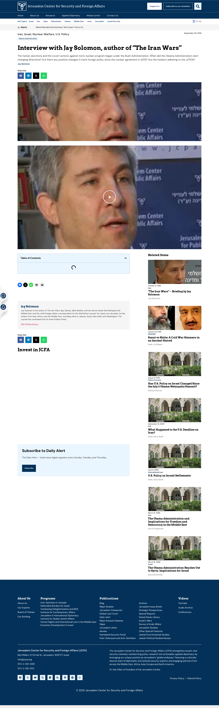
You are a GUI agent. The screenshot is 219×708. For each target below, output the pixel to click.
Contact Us (112, 15)
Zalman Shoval (155, 390)
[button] (21, 76)
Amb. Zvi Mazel (155, 344)
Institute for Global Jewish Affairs (57, 617)
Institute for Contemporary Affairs (58, 611)
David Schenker (155, 574)
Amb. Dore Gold (155, 436)
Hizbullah (152, 334)
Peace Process (154, 380)
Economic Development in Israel (57, 624)
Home (20, 15)
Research (50, 15)
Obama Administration (28, 39)
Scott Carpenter (156, 528)
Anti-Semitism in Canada (53, 601)
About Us (34, 15)
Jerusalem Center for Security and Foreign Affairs (66, 6)
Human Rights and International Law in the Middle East (68, 620)
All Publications (29, 324)
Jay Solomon (24, 64)
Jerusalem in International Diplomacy (60, 614)
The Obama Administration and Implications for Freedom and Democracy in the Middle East (168, 520)
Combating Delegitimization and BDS (59, 608)
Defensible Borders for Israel (55, 604)
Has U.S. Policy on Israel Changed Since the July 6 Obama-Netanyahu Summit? (173, 385)
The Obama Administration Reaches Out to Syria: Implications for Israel (174, 568)
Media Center (93, 15)
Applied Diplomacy (71, 15)
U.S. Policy (62, 34)
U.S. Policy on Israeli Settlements (169, 475)
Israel (27, 34)
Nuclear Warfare (43, 34)
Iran (20, 34)
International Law (155, 472)
